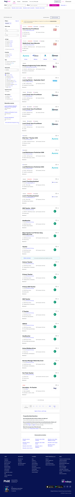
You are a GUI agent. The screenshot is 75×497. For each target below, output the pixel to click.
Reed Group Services (63, 461)
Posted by (7, 52)
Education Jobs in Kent (40, 8)
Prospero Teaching (29, 81)
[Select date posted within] (12, 70)
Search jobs (54, 5)
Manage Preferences (54, 491)
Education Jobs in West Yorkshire (40, 440)
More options (7, 94)
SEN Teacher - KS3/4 (28, 208)
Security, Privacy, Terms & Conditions (64, 491)
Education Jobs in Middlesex (38, 446)
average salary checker (34, 428)
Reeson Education (29, 96)
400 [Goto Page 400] (50, 406)
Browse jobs (64, 5)
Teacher (24, 247)
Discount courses (35, 464)
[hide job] (58, 26)
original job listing (53, 21)
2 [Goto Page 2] (33, 406)
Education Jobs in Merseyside (51, 445)
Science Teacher (27, 262)
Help (5, 473)
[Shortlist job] (56, 26)
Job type (6, 39)
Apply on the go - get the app (40, 411)
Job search (6, 460)
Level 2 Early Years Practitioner (32, 94)
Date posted (7, 67)
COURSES (34, 456)
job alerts (28, 423)
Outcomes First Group (30, 209)
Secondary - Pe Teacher (29, 387)
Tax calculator (6, 470)
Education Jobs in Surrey (27, 448)
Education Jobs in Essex (52, 442)
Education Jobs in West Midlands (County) (52, 440)
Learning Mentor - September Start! (33, 80)
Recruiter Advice (21, 464)
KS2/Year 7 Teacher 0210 (30, 138)
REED (60, 456)
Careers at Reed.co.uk (49, 460)
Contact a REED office (8, 475)
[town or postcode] (39, 5)
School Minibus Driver (29, 348)
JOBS (5, 456)
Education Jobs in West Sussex (40, 443)
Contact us (34, 460)
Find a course (34, 461)
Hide (6, 59)
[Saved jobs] (68, 1)
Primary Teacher (27, 274)
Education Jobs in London (17, 8)
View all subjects (35, 463)
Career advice (6, 469)
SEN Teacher (26, 299)
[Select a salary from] (12, 31)
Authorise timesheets (63, 460)
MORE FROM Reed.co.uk (50, 456)
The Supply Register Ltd (30, 182)
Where (28, 5)
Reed (27, 389)
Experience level (8, 89)
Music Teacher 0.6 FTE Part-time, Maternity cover (32, 233)
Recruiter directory (7, 461)
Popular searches (7, 467)
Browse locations (7, 466)
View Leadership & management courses (12, 123)
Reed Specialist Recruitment (64, 463)
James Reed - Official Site (63, 469)
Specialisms (7, 73)
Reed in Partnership (62, 466)
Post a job (20, 460)
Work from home (7, 463)
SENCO (24, 324)
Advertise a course (35, 470)
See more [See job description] (24, 36)
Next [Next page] (54, 407)
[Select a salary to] (12, 35)
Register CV (57, 1)
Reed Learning (61, 464)
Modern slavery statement (50, 464)
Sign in (29, 424)
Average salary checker (8, 472)
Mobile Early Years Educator (31, 43)
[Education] (8, 23)
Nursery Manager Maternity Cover (33, 360)
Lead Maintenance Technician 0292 (33, 167)
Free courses (34, 466)
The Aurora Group (29, 139)
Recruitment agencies (22, 463)
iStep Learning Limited (30, 30)
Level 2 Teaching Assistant (30, 181)
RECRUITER (20, 456)
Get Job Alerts (27, 258)
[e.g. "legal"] (16, 5)
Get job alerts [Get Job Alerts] (55, 17)
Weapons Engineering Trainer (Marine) (34, 65)
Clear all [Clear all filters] (17, 21)
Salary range (7, 26)
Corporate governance (49, 463)
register (33, 424)
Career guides (34, 469)
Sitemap (5, 476)
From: (6, 28)
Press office (48, 461)
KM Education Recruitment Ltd (31, 67)
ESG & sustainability (62, 473)
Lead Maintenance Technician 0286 (33, 152)
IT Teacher (25, 311)
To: (5, 33)
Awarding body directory (36, 467)
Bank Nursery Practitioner (31, 29)
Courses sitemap (35, 472)
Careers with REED (62, 467)
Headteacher (26, 220)
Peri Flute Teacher (28, 373)
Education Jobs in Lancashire (28, 8)
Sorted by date (46, 17)
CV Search (20, 461)
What (5, 5)
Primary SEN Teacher (28, 287)
